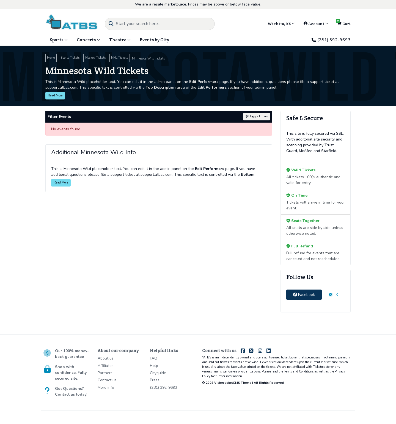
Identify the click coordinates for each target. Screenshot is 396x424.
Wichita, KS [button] (281, 23)
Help (154, 365)
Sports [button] (59, 40)
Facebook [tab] (304, 294)
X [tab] (333, 294)
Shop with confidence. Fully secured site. (71, 372)
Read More (55, 95)
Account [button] (316, 23)
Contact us (107, 380)
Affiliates (106, 365)
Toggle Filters (257, 116)
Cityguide (158, 373)
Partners (105, 373)
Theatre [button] (120, 40)
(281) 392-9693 (331, 40)
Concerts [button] (88, 40)
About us (106, 358)
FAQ (153, 358)
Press (155, 380)
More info (106, 387)
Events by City (154, 40)
